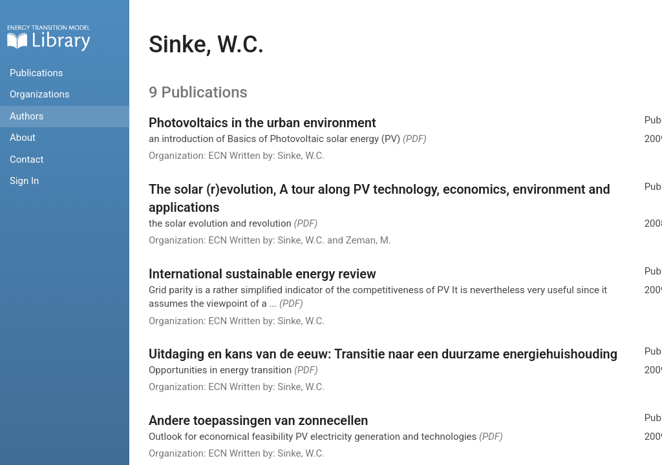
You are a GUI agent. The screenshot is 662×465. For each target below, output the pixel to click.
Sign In (24, 181)
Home (48, 38)
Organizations (40, 94)
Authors (27, 116)
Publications (36, 73)
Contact (26, 159)
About (23, 137)
